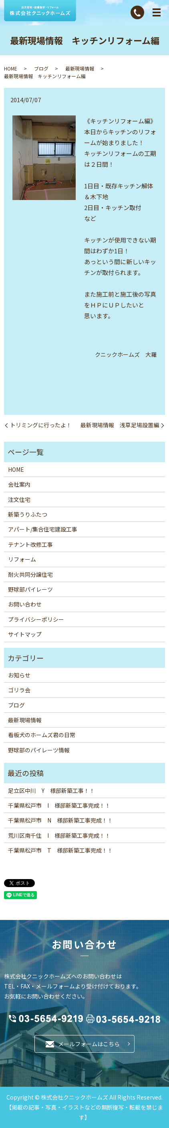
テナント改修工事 (30, 544)
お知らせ (19, 675)
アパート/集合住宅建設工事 (42, 529)
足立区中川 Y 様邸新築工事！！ (51, 790)
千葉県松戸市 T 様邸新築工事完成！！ (60, 850)
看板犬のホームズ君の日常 (41, 735)
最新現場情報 (79, 68)
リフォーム (22, 559)
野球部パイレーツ (30, 589)
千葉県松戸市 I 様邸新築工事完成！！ (59, 805)
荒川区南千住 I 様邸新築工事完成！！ (59, 835)
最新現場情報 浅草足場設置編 (119, 425)
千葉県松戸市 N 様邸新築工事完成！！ (60, 820)
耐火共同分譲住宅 (30, 574)
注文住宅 (19, 499)
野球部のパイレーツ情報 (39, 750)
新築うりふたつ (27, 514)
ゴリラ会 (19, 690)
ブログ (41, 68)
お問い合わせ (25, 604)
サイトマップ (25, 634)
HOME (10, 68)
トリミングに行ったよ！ (41, 425)
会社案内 (19, 484)
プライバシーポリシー (36, 619)
